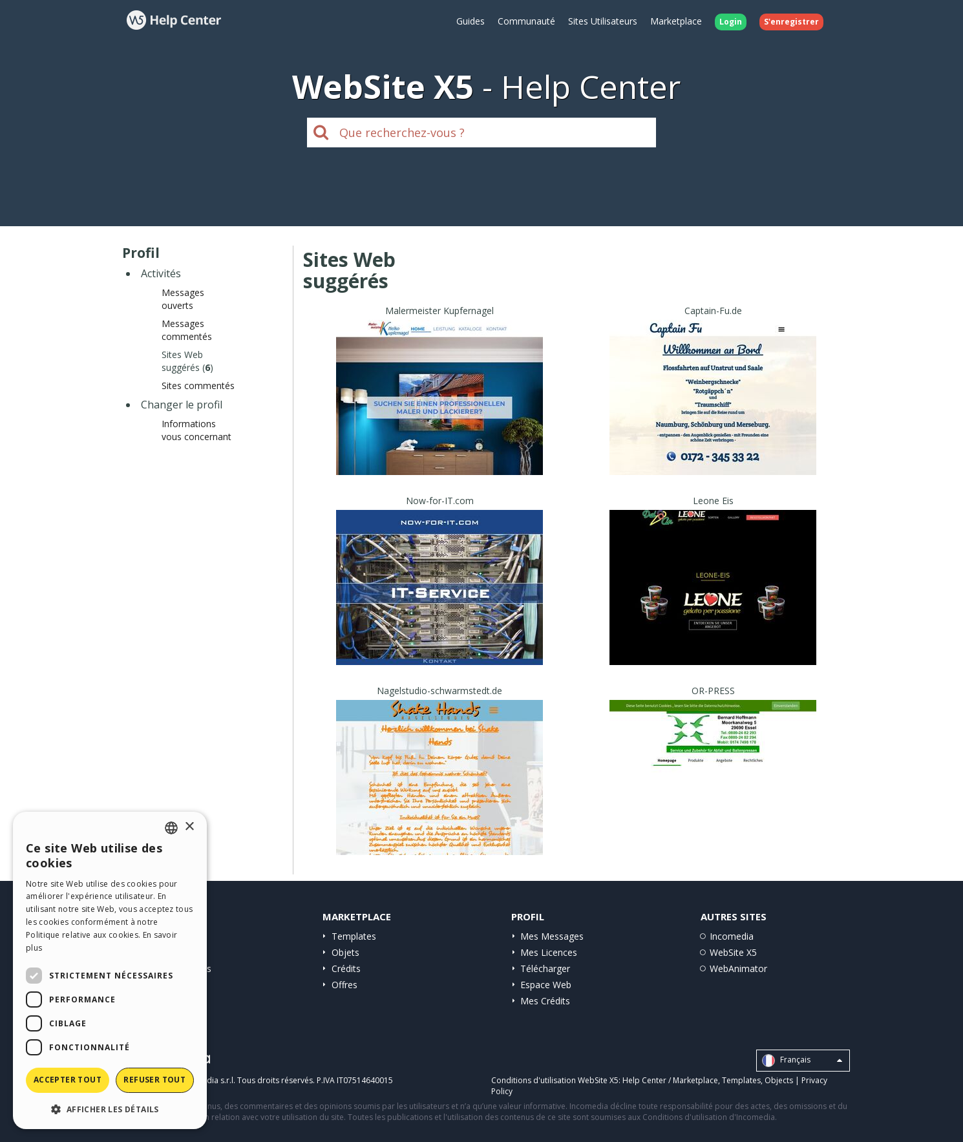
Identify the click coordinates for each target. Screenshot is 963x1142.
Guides (470, 21)
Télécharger (545, 968)
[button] (110, 1108)
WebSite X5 (733, 952)
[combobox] (171, 827)
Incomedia (732, 936)
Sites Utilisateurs (602, 21)
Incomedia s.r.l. (207, 1080)
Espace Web (545, 984)
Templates (354, 936)
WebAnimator (738, 968)
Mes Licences (548, 952)
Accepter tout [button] (67, 1079)
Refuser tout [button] (154, 1079)
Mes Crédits (545, 1001)
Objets (345, 952)
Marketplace (676, 21)
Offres (344, 984)
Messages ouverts (183, 299)
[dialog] (110, 970)
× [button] (189, 827)
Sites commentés (198, 385)
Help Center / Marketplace (670, 1080)
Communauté (526, 21)
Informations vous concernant (196, 430)
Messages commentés (187, 330)
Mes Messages (552, 936)
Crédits (346, 968)
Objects (779, 1080)
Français (802, 1060)
